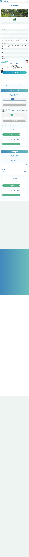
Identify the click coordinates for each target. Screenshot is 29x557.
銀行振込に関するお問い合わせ (11, 186)
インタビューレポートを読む (14, 72)
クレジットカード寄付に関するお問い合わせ (11, 135)
